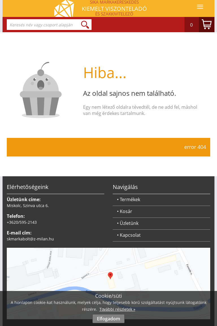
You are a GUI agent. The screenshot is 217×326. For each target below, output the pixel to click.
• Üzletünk (127, 223)
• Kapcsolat (129, 235)
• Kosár (124, 211)
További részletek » (117, 309)
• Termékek (128, 199)
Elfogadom (108, 319)
